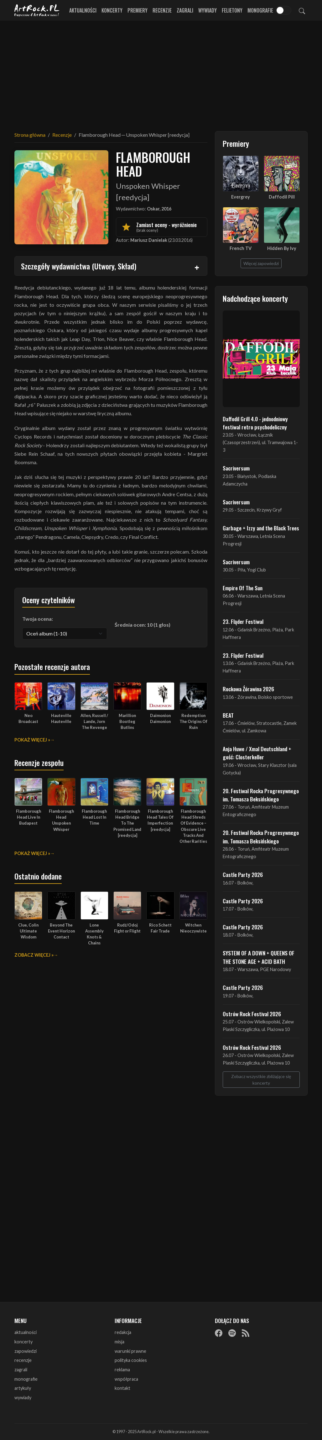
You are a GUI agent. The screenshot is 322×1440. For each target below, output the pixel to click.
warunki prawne (130, 1351)
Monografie (260, 10)
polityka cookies (131, 1360)
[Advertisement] (161, 72)
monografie (26, 1379)
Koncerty (111, 10)
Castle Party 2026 (243, 874)
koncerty (23, 1341)
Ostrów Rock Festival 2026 (252, 1014)
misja (119, 1341)
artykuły (22, 1388)
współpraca (126, 1379)
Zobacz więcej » (34, 955)
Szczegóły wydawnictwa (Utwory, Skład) (78, 266)
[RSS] (245, 1332)
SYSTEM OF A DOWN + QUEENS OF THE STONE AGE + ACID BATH (258, 957)
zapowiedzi (25, 1351)
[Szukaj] (302, 10)
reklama (122, 1369)
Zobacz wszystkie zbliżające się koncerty (261, 1080)
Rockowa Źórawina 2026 (248, 689)
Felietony (232, 10)
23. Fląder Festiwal (243, 621)
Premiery (137, 10)
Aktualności (82, 10)
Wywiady (207, 10)
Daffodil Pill (282, 196)
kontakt (122, 1388)
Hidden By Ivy (281, 248)
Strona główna (29, 135)
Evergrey (240, 196)
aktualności (25, 1332)
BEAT (228, 715)
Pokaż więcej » (32, 739)
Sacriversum (236, 468)
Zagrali (185, 10)
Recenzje (162, 10)
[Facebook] (218, 1332)
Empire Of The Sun (242, 588)
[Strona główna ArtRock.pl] (37, 10)
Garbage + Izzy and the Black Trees (261, 528)
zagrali (20, 1369)
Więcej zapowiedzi (261, 263)
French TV (241, 248)
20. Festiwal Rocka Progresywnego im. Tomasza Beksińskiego (261, 795)
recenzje (23, 1360)
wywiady (22, 1397)
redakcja (123, 1332)
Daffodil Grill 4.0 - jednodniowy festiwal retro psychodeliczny (255, 423)
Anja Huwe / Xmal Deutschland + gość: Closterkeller (257, 753)
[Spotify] (232, 1332)
